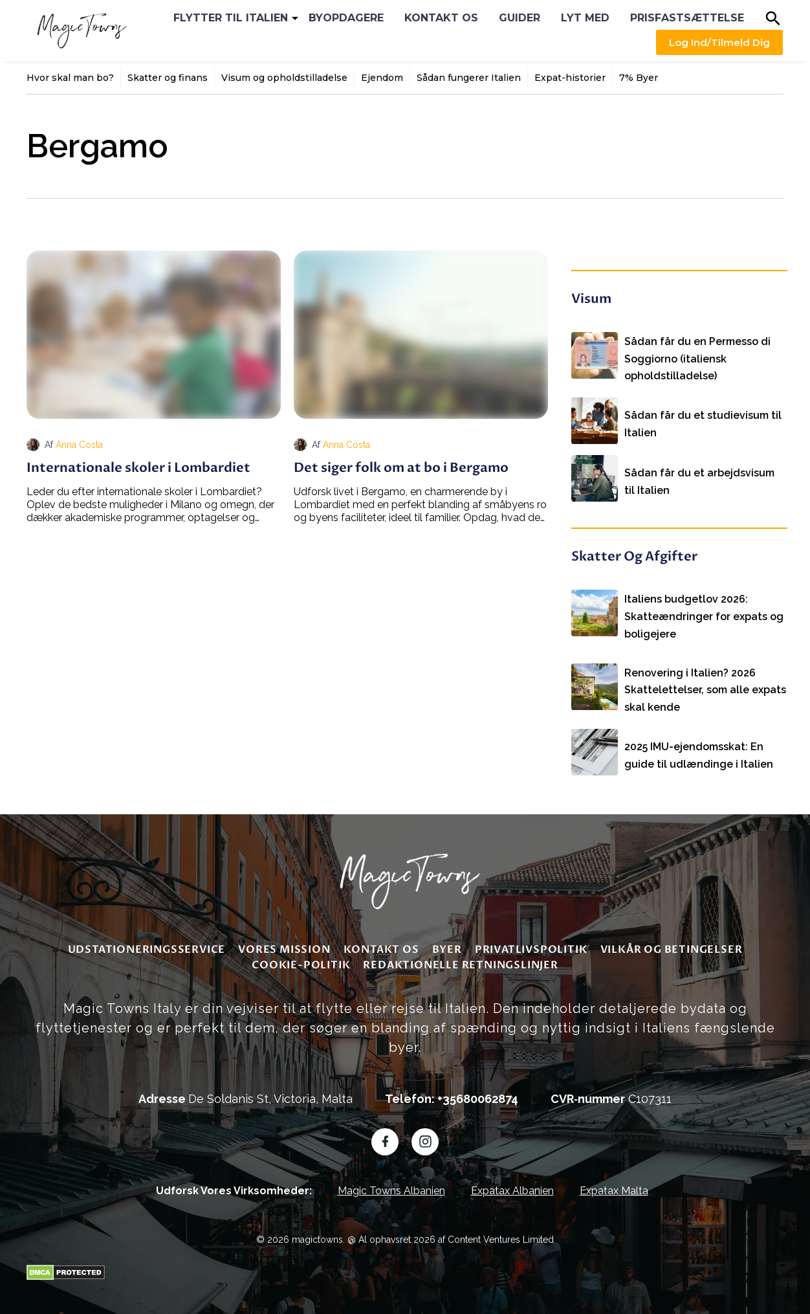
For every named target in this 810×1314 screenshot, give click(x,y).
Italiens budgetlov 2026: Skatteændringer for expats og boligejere (703, 604)
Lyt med (585, 18)
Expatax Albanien (512, 1184)
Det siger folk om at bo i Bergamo (401, 467)
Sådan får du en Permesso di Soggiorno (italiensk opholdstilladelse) (697, 349)
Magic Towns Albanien (391, 1184)
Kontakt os (441, 18)
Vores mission (284, 943)
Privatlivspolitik (531, 943)
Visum (591, 298)
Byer (447, 943)
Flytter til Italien (230, 18)
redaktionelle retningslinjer (460, 959)
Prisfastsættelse (687, 18)
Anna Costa (79, 445)
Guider (519, 18)
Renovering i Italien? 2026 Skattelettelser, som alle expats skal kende (705, 676)
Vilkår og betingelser (671, 943)
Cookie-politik (301, 959)
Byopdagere (346, 18)
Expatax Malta (614, 1184)
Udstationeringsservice (147, 943)
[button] (773, 18)
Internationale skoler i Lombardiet (138, 467)
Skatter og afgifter (634, 554)
